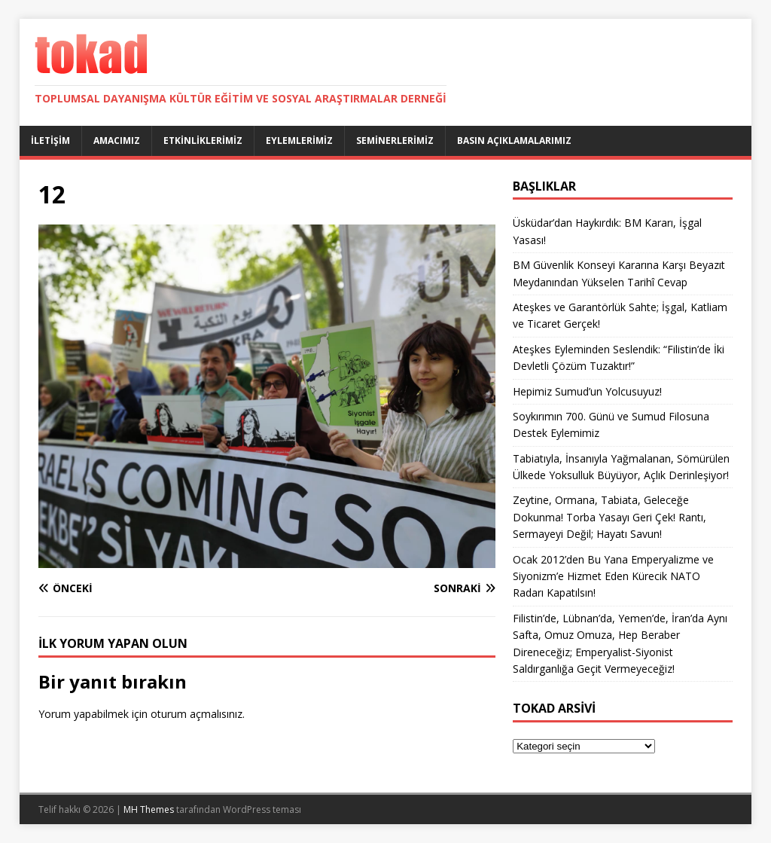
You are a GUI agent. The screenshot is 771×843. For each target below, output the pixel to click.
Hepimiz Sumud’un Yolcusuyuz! (587, 391)
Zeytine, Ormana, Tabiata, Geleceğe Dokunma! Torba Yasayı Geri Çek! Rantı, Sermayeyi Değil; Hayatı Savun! (609, 517)
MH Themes (148, 809)
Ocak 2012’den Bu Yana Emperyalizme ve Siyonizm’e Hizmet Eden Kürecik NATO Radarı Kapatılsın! (613, 576)
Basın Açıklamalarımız (514, 140)
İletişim (50, 140)
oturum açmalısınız (196, 714)
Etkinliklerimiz (202, 140)
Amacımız (116, 140)
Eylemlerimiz (299, 140)
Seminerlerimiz (395, 140)
